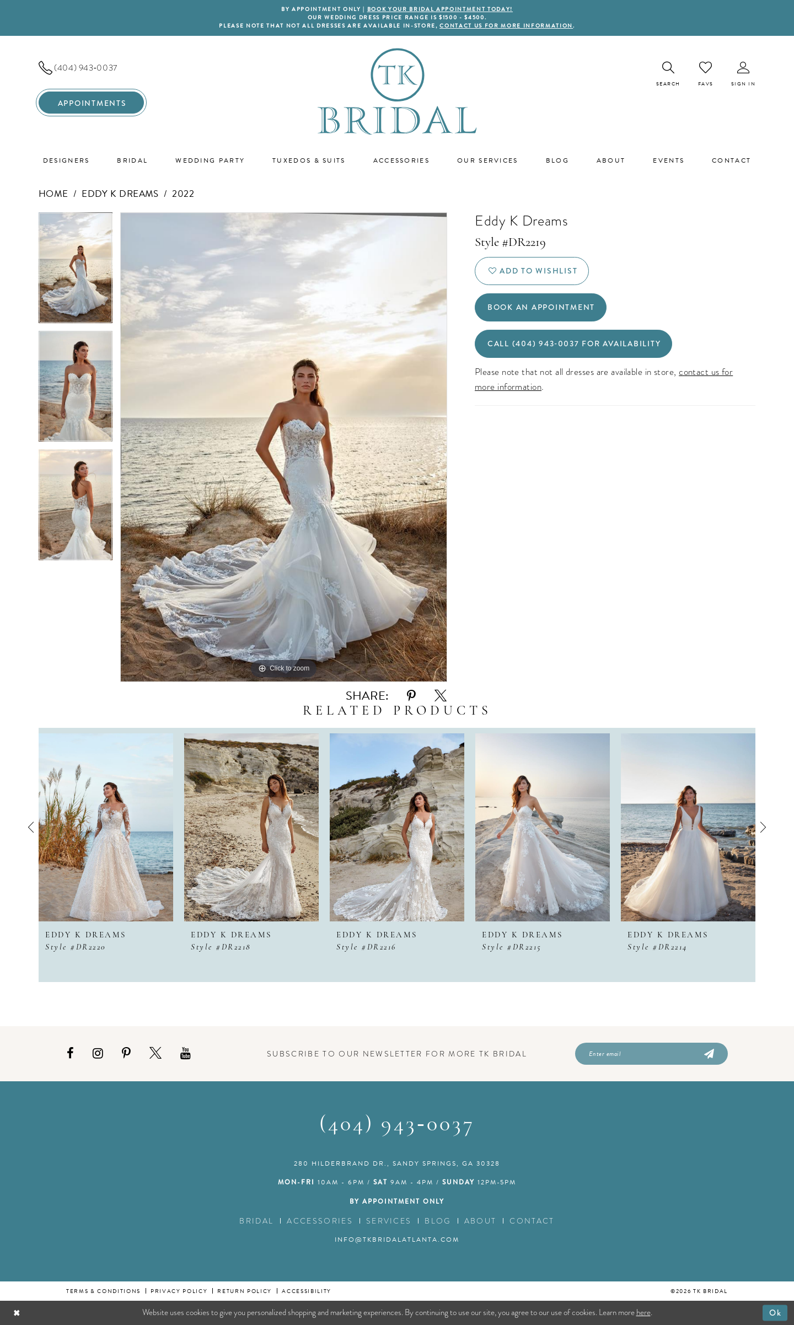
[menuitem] (91, 68)
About (480, 1220)
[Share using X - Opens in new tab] (440, 696)
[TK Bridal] (397, 91)
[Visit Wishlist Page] (705, 74)
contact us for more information (506, 26)
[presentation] (106, 827)
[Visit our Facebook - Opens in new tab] (70, 1053)
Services (389, 1220)
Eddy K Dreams (120, 194)
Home (53, 194)
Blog (437, 1220)
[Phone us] (91, 68)
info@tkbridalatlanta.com (397, 1239)
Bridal (256, 1220)
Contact (531, 1220)
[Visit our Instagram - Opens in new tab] (98, 1053)
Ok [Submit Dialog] (775, 1312)
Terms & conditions (103, 1291)
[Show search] (668, 74)
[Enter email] (651, 1054)
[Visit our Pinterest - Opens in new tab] (126, 1053)
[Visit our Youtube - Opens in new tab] (185, 1053)
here (643, 1312)
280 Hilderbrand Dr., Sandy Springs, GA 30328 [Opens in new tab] (397, 1163)
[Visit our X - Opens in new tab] (155, 1053)
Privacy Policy (179, 1291)
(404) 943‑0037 (396, 1125)
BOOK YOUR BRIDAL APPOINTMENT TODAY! (440, 9)
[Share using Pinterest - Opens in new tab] (411, 696)
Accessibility (306, 1291)
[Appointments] (91, 103)
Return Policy (244, 1291)
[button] (743, 74)
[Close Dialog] (17, 1312)
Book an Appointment (541, 307)
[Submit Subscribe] (708, 1054)
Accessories (320, 1220)
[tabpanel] (75, 271)
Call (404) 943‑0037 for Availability (574, 343)
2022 (183, 194)
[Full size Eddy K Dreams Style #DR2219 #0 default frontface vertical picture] (284, 447)
